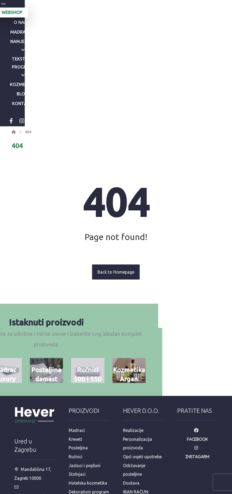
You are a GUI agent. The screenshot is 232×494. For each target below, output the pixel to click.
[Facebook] (58, 51)
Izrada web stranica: (188, 490)
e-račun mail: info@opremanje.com (142, 456)
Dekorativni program (89, 422)
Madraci (77, 361)
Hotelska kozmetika (88, 413)
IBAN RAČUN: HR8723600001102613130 (143, 431)
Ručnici (75, 387)
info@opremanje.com (33, 427)
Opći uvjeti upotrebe (142, 387)
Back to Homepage (115, 202)
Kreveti (75, 370)
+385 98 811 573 (33, 461)
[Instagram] (69, 51)
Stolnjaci (77, 404)
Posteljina (78, 379)
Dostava (131, 413)
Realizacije (133, 361)
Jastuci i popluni (84, 396)
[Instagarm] (197, 379)
